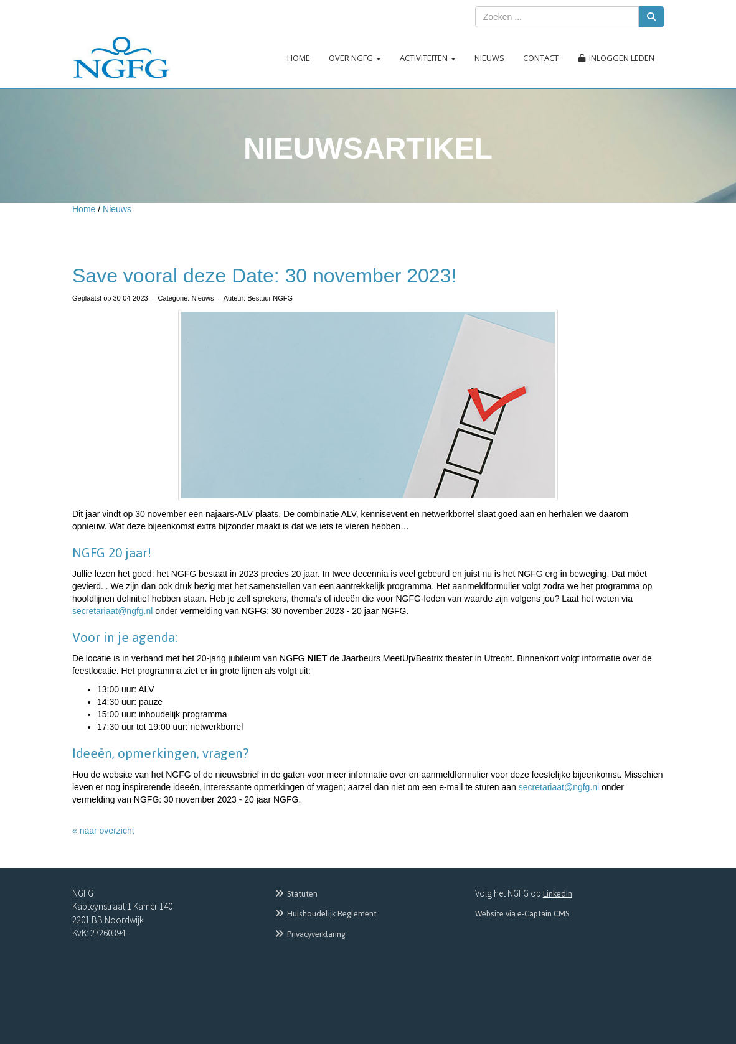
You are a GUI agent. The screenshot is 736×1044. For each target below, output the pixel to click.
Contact (541, 57)
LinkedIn (557, 894)
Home (298, 57)
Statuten (295, 894)
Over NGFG (355, 57)
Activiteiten (428, 57)
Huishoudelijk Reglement (325, 913)
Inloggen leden (615, 57)
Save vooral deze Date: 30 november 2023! (264, 275)
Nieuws (489, 57)
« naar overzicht (103, 831)
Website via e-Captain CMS (522, 913)
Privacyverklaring (309, 934)
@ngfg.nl (112, 611)
